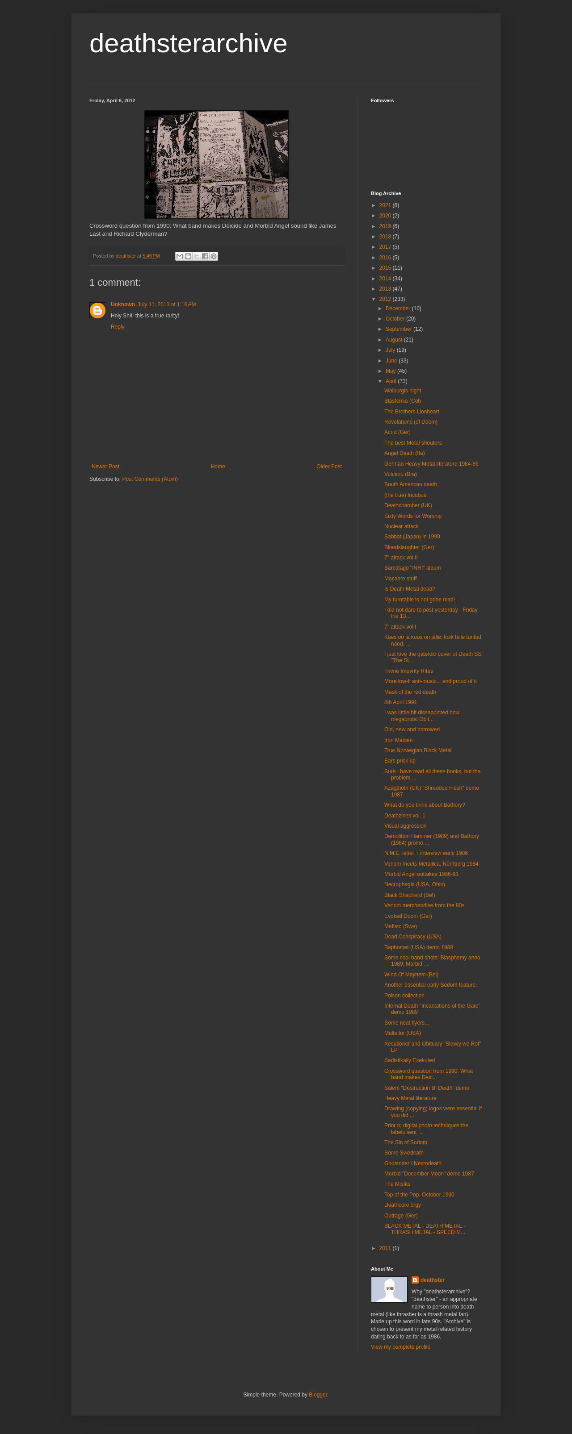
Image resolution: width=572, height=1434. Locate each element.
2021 (386, 205)
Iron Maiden (398, 740)
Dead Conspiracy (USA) (413, 937)
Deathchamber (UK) (408, 505)
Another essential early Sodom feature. (430, 985)
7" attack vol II (401, 557)
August (395, 340)
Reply (118, 327)
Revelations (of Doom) (410, 422)
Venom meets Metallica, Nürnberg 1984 (431, 864)
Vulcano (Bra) (400, 474)
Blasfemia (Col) (402, 401)
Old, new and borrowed (412, 729)
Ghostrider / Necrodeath (413, 1163)
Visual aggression (405, 826)
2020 (386, 216)
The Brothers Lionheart (411, 412)
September (399, 329)
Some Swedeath (404, 1153)
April (392, 381)
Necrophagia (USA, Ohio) (414, 884)
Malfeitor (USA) (402, 1033)
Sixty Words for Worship (413, 516)
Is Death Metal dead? (409, 589)
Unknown (123, 304)
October (396, 319)
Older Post (329, 466)
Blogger (318, 1395)
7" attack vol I (400, 627)
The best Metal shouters (413, 443)
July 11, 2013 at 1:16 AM (167, 304)
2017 (386, 247)
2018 (386, 236)
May (391, 371)
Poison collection (404, 995)
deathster (433, 1280)
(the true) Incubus (405, 495)
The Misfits (397, 1184)
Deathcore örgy (402, 1205)
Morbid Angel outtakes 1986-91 (421, 874)
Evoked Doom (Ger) (408, 916)
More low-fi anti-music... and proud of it (430, 681)
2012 (386, 299)
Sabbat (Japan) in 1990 (412, 537)
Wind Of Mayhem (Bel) (411, 974)
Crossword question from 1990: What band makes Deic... (428, 1074)
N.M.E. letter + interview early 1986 (426, 853)
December (399, 308)
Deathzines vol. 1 (404, 816)
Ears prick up (400, 761)
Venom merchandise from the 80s (424, 905)
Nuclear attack (401, 526)
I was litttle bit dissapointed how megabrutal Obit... (421, 715)
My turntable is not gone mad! (419, 599)
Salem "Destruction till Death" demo (426, 1088)
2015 (386, 268)
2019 (386, 226)
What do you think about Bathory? (424, 805)
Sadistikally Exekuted (409, 1060)
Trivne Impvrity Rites (408, 671)
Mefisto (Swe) (400, 926)
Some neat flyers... (406, 1023)
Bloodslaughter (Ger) (409, 547)
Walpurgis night (402, 391)
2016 (386, 257)
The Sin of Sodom (405, 1142)
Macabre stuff (400, 578)
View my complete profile (400, 1347)
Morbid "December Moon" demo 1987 (429, 1174)
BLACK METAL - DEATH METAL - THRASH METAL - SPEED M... (424, 1229)
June (392, 361)
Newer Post (105, 466)
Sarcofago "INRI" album (412, 568)
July (391, 350)
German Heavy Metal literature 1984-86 (431, 464)
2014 (386, 278)
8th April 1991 (400, 702)
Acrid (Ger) (397, 432)
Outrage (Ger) (401, 1216)
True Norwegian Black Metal (417, 750)
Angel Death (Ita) (404, 453)
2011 (386, 1248)
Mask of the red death (410, 692)
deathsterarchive (188, 43)
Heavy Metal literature (410, 1098)
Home (218, 466)
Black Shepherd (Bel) (409, 895)
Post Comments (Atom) (150, 479)
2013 (386, 289)
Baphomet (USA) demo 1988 (418, 947)
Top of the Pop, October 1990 (419, 1195)
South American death (410, 484)
